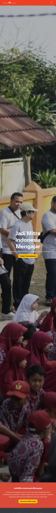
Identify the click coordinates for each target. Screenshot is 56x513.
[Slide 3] (31, 480)
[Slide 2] (28, 480)
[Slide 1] (24, 480)
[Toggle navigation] (51, 2)
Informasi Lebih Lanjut (28, 501)
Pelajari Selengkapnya (28, 256)
